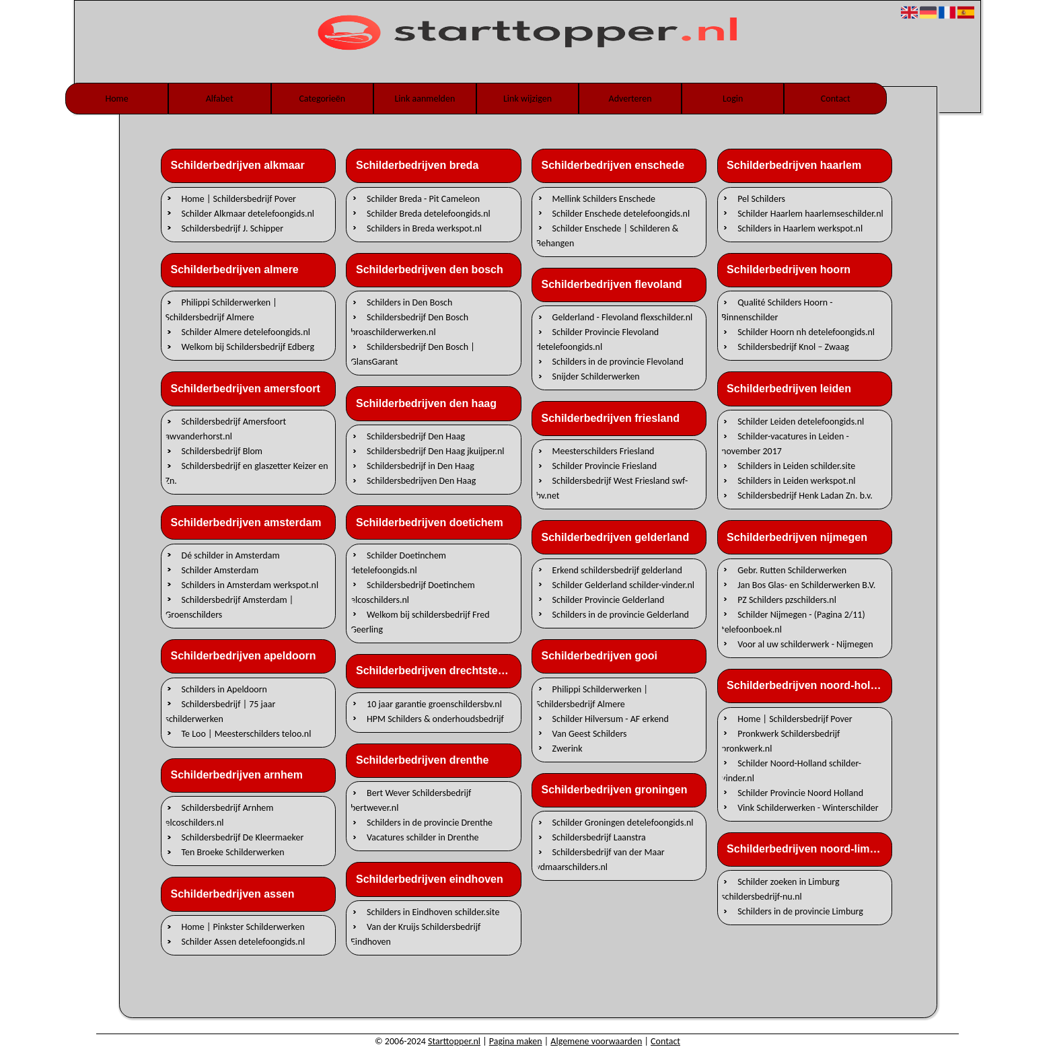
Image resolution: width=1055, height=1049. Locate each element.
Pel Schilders (761, 198)
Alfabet (219, 98)
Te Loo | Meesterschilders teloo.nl (247, 733)
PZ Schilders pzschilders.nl (786, 599)
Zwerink (567, 748)
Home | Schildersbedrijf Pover (239, 198)
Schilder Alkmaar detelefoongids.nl (248, 213)
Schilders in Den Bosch (409, 302)
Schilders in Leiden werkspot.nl (796, 480)
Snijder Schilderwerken (596, 376)
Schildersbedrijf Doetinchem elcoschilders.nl (413, 592)
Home (116, 98)
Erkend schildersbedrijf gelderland (617, 569)
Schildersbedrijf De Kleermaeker (243, 837)
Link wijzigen (527, 98)
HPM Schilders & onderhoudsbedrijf (435, 718)
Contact (835, 98)
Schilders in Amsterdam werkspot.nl (250, 584)
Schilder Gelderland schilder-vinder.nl (623, 584)
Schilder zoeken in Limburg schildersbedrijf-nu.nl (780, 889)
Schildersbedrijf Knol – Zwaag (793, 347)
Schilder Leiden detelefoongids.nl (800, 421)
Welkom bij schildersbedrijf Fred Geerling (420, 621)
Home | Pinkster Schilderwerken (243, 927)
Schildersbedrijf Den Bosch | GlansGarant (413, 354)
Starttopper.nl (454, 1041)
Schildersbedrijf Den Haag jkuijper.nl (435, 451)
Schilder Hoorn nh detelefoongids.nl (806, 332)
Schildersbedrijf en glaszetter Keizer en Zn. (246, 473)
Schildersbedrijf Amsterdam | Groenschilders (229, 606)
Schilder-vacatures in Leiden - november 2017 (785, 444)
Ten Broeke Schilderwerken (233, 852)
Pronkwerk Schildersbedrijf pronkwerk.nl (780, 740)
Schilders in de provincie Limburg (800, 911)
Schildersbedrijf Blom (222, 451)
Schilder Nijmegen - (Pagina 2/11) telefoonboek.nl (793, 621)
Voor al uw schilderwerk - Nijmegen (805, 643)
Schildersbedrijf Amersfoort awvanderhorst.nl (225, 429)
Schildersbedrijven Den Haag (421, 480)
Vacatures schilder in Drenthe (422, 837)
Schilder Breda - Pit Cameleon (423, 198)
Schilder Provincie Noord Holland (800, 792)
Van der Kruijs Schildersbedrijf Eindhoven (415, 934)
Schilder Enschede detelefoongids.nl (621, 213)
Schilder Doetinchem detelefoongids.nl (398, 562)
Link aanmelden (424, 98)
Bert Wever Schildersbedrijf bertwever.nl (411, 800)
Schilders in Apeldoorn (224, 688)
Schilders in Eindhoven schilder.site (433, 912)
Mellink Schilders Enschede (603, 198)
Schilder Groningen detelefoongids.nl (623, 822)
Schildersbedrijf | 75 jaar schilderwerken (220, 711)
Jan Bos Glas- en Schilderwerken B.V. (806, 584)
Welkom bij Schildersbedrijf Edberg (248, 347)
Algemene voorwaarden (596, 1041)
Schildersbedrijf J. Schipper (233, 227)
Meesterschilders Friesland (603, 451)
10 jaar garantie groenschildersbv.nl (434, 703)
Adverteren (630, 98)
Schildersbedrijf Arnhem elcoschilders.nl (219, 815)
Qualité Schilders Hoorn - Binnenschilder (777, 310)
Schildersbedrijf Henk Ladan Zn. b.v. (805, 495)
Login (733, 98)
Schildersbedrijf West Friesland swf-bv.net (612, 488)
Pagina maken (515, 1041)
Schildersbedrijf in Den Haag (420, 466)
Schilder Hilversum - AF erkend (610, 718)
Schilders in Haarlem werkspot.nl (800, 227)
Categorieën (322, 98)
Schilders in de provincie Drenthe (430, 822)
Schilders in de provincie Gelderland (620, 614)
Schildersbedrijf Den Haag (416, 436)
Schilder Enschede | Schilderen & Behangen (607, 235)
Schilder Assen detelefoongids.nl (243, 941)
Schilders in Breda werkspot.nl (424, 227)
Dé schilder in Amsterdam (231, 554)
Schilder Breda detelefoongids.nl (428, 213)
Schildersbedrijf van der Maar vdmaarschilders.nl (600, 859)
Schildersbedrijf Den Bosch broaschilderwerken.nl (409, 325)
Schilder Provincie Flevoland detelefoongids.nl (597, 339)
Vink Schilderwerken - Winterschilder (807, 807)
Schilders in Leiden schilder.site (796, 466)
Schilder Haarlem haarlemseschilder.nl (810, 213)
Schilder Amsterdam (220, 569)
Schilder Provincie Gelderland (608, 599)
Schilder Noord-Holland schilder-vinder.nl (791, 770)
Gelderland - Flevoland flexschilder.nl (622, 317)
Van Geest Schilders (589, 733)
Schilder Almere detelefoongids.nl (246, 332)
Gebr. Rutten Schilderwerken (791, 569)
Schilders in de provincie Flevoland (618, 361)
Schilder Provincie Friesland (604, 466)
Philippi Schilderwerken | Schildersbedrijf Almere (221, 310)
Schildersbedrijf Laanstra (599, 837)
